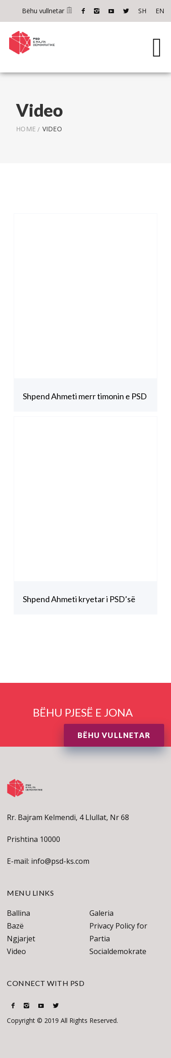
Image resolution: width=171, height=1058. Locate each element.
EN (159, 10)
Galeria (101, 913)
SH (142, 10)
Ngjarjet (21, 939)
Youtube (111, 11)
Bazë (15, 926)
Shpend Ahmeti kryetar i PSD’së (79, 599)
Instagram (96, 11)
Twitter (126, 11)
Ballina (18, 913)
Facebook (83, 11)
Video (16, 951)
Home (26, 128)
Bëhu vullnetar (47, 10)
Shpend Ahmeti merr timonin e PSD (85, 396)
